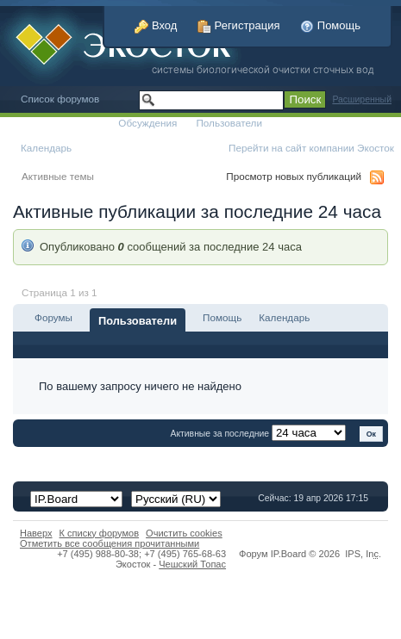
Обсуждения (147, 122)
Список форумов (60, 98)
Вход (156, 25)
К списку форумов (100, 533)
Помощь (330, 25)
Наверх (36, 533)
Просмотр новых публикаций (293, 176)
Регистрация (238, 25)
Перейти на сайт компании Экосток (311, 147)
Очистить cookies (184, 533)
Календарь (46, 147)
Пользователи (229, 122)
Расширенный (362, 99)
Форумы (53, 317)
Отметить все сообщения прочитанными (109, 543)
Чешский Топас (192, 564)
